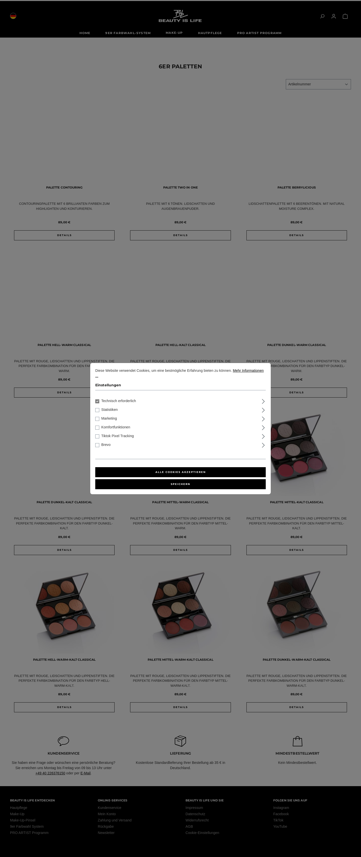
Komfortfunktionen (115, 427)
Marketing (109, 418)
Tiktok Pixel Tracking (117, 436)
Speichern (180, 484)
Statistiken (109, 410)
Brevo (106, 445)
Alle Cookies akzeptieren (180, 472)
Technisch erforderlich (118, 401)
